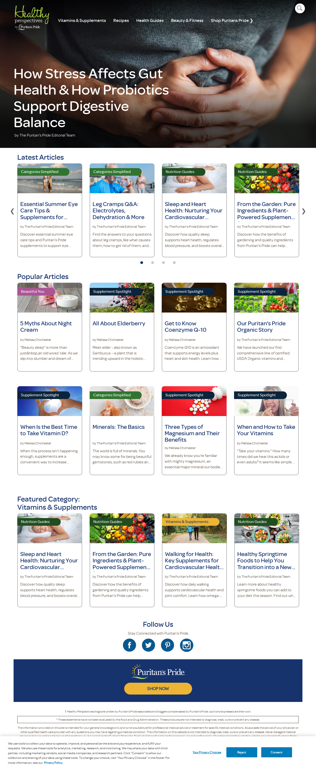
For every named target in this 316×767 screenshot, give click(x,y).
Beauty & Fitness (187, 20)
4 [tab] (174, 261)
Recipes (121, 20)
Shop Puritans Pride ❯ (232, 20)
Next (303, 210)
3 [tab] (163, 261)
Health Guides (150, 20)
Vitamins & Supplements (82, 20)
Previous (12, 210)
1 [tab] (141, 261)
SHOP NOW (158, 688)
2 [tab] (152, 261)
